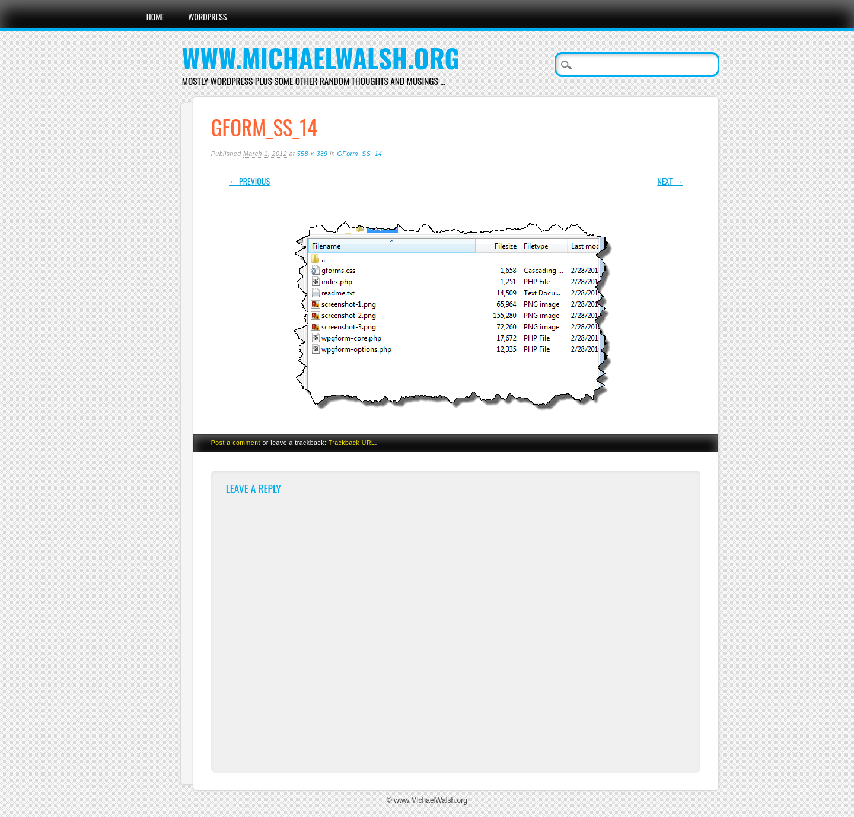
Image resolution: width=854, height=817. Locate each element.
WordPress (207, 16)
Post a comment (235, 442)
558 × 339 (312, 153)
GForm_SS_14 (360, 153)
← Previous (249, 180)
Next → (670, 180)
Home (155, 16)
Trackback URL (352, 442)
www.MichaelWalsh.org (321, 58)
